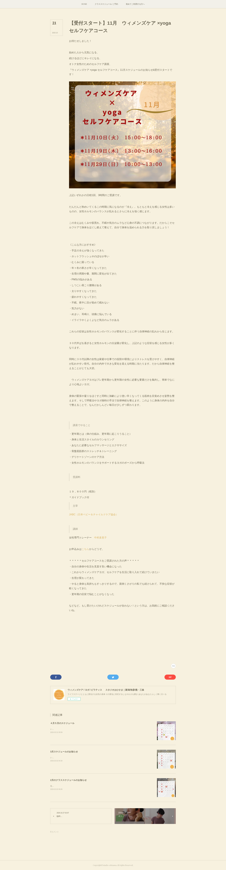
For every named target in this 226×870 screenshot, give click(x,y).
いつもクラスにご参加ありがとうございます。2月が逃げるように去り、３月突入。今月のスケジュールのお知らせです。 (101, 757)
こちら (85, 549)
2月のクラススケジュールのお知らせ (68, 780)
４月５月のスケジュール (62, 723)
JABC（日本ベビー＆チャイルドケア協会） (93, 514)
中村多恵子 (100, 537)
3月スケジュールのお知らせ (64, 751)
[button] (84, 4)
